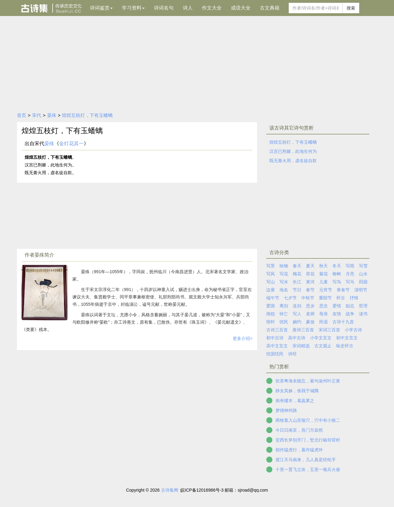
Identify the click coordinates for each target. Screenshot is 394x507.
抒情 (354, 297)
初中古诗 (274, 337)
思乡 (310, 305)
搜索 (351, 8)
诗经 (292, 353)
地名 (283, 289)
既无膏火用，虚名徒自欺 (293, 160)
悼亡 (283, 313)
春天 (297, 265)
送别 (297, 305)
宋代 (36, 115)
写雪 (363, 265)
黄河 (310, 281)
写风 (270, 273)
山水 (363, 273)
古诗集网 (169, 490)
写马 (350, 281)
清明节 (360, 289)
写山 (270, 281)
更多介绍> (242, 338)
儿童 (323, 281)
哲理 (363, 305)
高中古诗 (296, 337)
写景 (270, 265)
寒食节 (343, 289)
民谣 (323, 321)
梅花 (297, 273)
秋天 (323, 265)
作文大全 (212, 7)
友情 (336, 313)
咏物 (283, 265)
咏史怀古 (344, 345)
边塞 (270, 289)
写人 (297, 313)
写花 (283, 273)
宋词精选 (301, 345)
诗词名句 (164, 7)
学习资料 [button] (133, 7)
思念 (323, 305)
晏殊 (51, 115)
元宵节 (325, 289)
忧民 (283, 321)
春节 (310, 289)
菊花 (323, 273)
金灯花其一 (71, 143)
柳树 (336, 273)
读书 (363, 313)
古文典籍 (269, 7)
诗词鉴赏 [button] (101, 7)
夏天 (310, 265)
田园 (363, 281)
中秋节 (307, 297)
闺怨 (270, 313)
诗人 (188, 7)
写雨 (350, 265)
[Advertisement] (197, 62)
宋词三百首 (329, 329)
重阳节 (325, 297)
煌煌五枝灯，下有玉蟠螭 (87, 115)
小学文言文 (321, 337)
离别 (283, 305)
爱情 (336, 305)
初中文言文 (347, 337)
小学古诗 (353, 329)
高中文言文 (277, 345)
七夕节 (290, 297)
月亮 (350, 273)
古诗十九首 (343, 321)
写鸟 (336, 281)
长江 (297, 281)
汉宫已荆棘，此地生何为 (293, 151)
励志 (350, 305)
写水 (283, 281)
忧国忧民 (274, 353)
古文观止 (323, 345)
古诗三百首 (277, 329)
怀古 (340, 297)
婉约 (297, 321)
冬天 (336, 265)
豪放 (310, 321)
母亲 (323, 313)
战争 (350, 313)
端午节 (272, 297)
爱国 (270, 305)
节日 (297, 289)
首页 (21, 115)
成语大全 (241, 7)
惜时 (270, 321)
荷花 (310, 273)
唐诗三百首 (303, 329)
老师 (310, 313)
